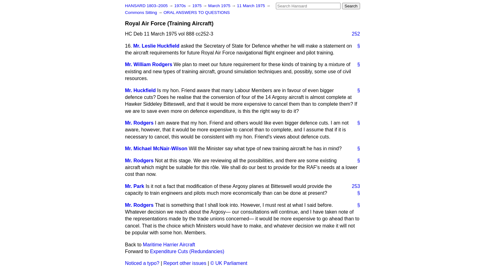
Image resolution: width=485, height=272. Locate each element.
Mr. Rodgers (139, 122)
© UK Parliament (228, 263)
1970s (180, 5)
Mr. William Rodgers (148, 64)
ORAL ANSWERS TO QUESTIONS (197, 12)
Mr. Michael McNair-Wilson (156, 148)
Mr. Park (134, 186)
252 (356, 33)
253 (356, 186)
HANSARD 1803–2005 (146, 5)
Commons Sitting (141, 12)
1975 (197, 5)
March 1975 (220, 5)
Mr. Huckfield (140, 90)
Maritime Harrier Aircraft (169, 244)
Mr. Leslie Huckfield (156, 46)
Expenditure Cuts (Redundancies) (187, 251)
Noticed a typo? (142, 263)
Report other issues (184, 263)
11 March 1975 (251, 5)
